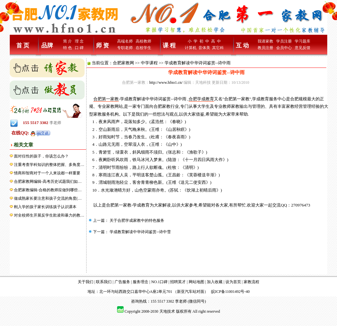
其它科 (218, 47)
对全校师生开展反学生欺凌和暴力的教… (49, 215)
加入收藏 (214, 282)
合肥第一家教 (106, 98)
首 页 (23, 45)
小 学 (192, 41)
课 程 (169, 45)
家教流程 (251, 282)
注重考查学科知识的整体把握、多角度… (49, 164)
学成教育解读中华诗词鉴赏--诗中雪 (140, 232)
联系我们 (104, 282)
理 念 (79, 41)
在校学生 (143, 47)
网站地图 (196, 282)
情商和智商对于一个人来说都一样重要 (47, 173)
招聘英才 (178, 282)
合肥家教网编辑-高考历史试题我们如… (48, 181)
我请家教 (265, 41)
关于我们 (85, 282)
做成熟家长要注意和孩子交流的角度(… (48, 198)
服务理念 (140, 282)
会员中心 (284, 47)
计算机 (190, 47)
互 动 (242, 45)
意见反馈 (302, 47)
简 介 (67, 41)
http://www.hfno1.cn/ (166, 82)
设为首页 (233, 282)
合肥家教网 (123, 62)
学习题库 (302, 41)
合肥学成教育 (201, 98)
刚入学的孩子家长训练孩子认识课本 (45, 207)
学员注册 (284, 41)
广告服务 (122, 282)
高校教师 (143, 41)
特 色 (67, 47)
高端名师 (125, 41)
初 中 (204, 41)
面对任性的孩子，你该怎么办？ (41, 156)
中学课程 (149, 62)
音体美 (204, 47)
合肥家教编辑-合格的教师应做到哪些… (48, 190)
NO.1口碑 (159, 282)
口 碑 (79, 47)
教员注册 (265, 47)
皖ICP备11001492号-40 (230, 291)
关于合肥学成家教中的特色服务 (136, 220)
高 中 (216, 41)
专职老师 (125, 47)
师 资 (102, 45)
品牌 (47, 45)
